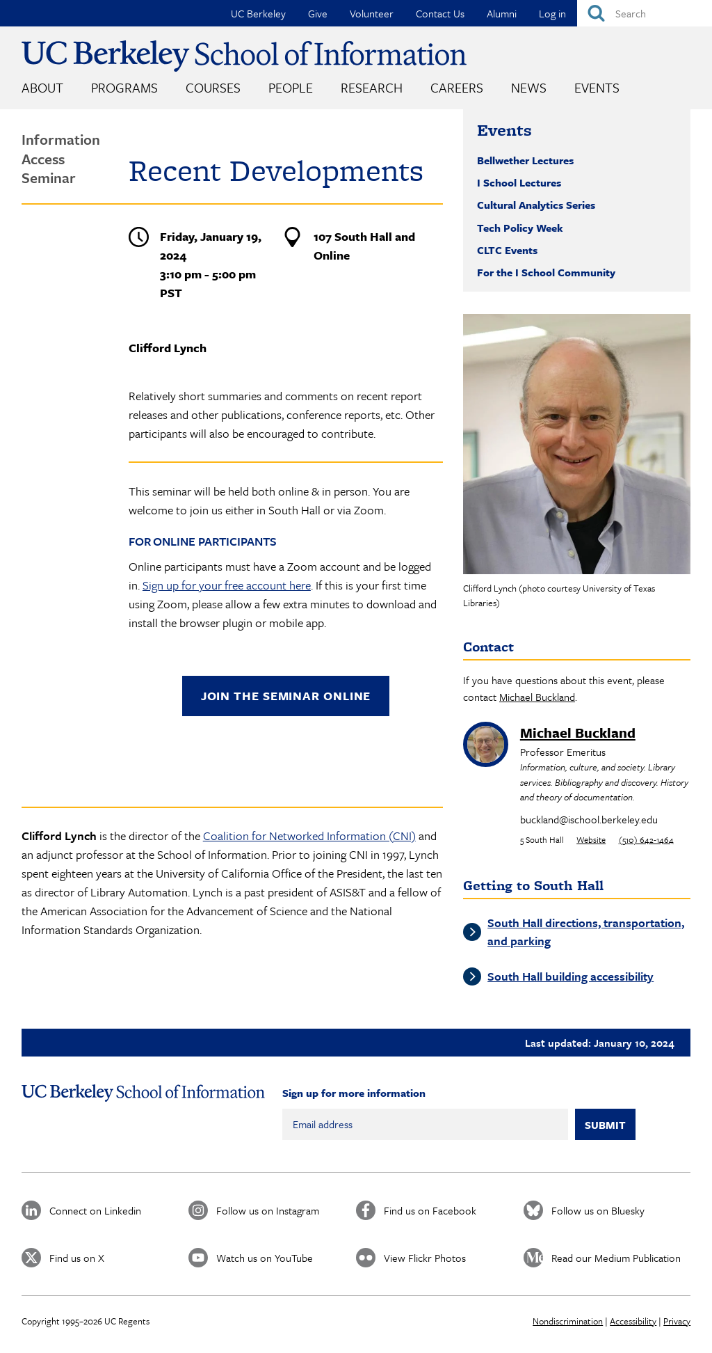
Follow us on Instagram (267, 1210)
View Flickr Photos (425, 1257)
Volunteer (372, 13)
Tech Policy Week (520, 227)
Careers (456, 87)
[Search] (644, 13)
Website (591, 839)
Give (317, 13)
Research (372, 87)
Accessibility (633, 1321)
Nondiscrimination (568, 1321)
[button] (576, 444)
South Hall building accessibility (570, 976)
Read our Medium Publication (616, 1257)
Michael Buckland (537, 696)
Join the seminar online (286, 695)
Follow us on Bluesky (598, 1210)
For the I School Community (546, 272)
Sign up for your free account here (227, 585)
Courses (213, 87)
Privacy (676, 1321)
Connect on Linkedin (95, 1210)
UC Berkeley (258, 13)
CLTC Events (507, 250)
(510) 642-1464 (646, 839)
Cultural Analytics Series (536, 204)
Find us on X (76, 1257)
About (42, 87)
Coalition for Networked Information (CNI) (309, 835)
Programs (124, 87)
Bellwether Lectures (525, 160)
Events (597, 87)
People (290, 87)
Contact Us (440, 13)
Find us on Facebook (430, 1210)
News (529, 87)
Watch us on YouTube (264, 1257)
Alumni (502, 13)
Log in (552, 13)
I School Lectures (519, 182)
